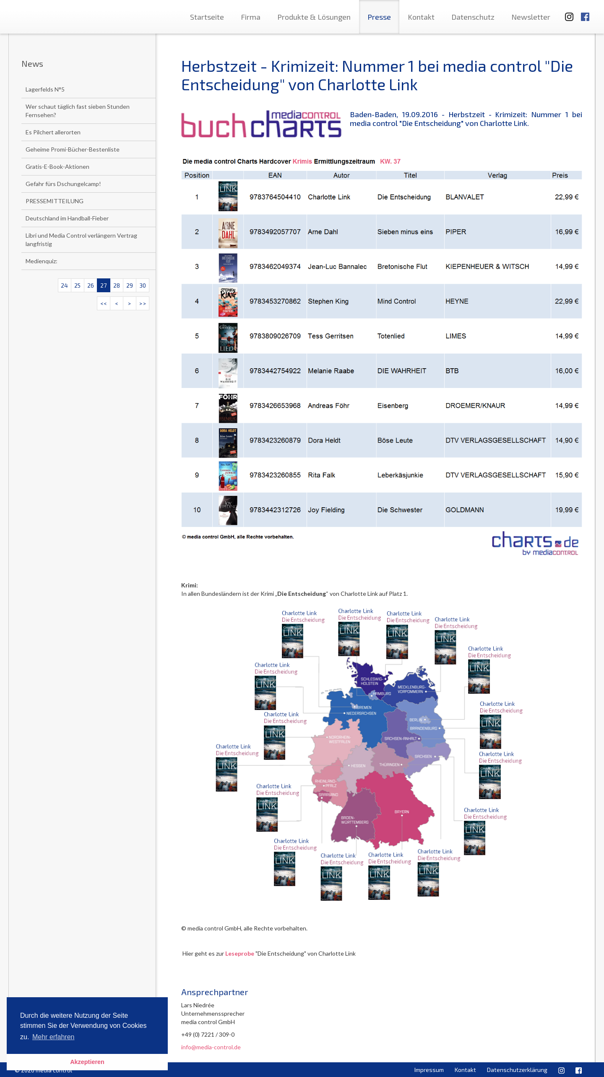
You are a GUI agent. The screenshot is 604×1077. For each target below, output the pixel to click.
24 (64, 285)
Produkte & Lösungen (314, 16)
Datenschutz (473, 16)
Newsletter (530, 16)
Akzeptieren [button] (87, 1062)
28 (116, 285)
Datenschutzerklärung (517, 1069)
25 (77, 285)
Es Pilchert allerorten (53, 132)
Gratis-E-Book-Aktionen (57, 166)
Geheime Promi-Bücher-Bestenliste (73, 149)
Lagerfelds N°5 (45, 89)
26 (90, 285)
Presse (379, 16)
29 (129, 285)
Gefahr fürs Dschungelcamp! (63, 183)
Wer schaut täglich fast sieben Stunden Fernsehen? (78, 110)
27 (103, 285)
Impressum (429, 1069)
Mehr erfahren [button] (53, 1036)
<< (103, 303)
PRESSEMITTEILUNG (54, 200)
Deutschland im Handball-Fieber (67, 218)
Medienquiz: (41, 261)
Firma (250, 16)
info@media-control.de (211, 1047)
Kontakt (421, 16)
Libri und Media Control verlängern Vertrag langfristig (81, 239)
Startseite (207, 16)
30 (142, 285)
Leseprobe (239, 953)
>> (142, 303)
